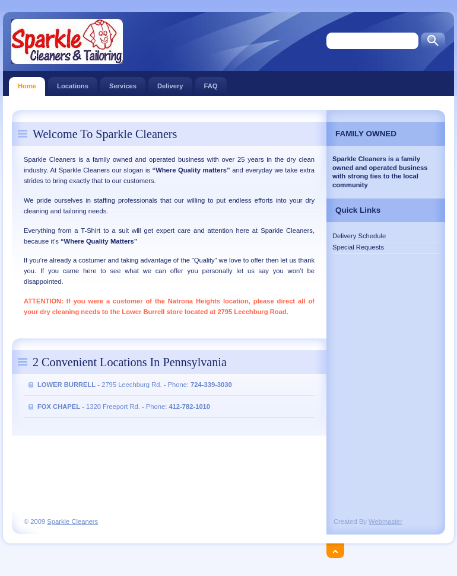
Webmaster (385, 521)
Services (122, 83)
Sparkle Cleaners (72, 521)
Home (27, 83)
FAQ (211, 83)
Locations (72, 83)
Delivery (170, 83)
